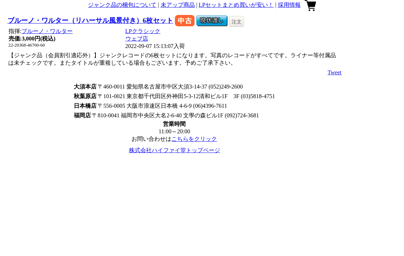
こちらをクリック (194, 139)
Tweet (335, 72)
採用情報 (289, 5)
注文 (237, 22)
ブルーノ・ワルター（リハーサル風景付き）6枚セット (90, 20)
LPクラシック (143, 31)
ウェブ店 (136, 39)
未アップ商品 (178, 5)
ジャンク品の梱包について (122, 5)
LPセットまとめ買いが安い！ (236, 5)
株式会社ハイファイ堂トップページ (174, 150)
